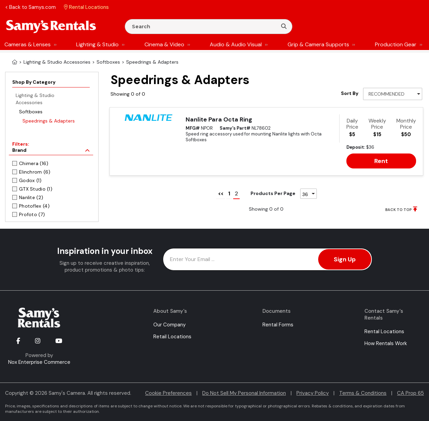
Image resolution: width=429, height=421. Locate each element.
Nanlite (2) (31, 197)
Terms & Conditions (363, 393)
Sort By (349, 93)
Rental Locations (384, 331)
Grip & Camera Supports (318, 44)
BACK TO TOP (398, 209)
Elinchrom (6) (35, 172)
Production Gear (395, 44)
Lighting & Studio (97, 44)
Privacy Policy (312, 393)
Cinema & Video (164, 44)
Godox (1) (30, 180)
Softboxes (30, 112)
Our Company (169, 324)
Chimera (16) (33, 163)
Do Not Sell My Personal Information (244, 393)
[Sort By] (392, 94)
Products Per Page (273, 193)
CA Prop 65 (410, 393)
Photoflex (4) (34, 206)
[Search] (284, 26)
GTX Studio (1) (35, 189)
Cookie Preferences (168, 393)
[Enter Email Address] (267, 259)
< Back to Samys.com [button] (30, 7)
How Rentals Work (385, 343)
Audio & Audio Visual (236, 44)
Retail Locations (172, 336)
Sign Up (345, 259)
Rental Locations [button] (86, 7)
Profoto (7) (32, 214)
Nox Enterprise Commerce (39, 362)
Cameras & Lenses (27, 44)
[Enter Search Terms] (203, 26)
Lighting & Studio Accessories (35, 99)
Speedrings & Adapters (48, 121)
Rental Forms (277, 324)
